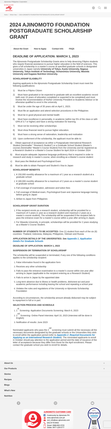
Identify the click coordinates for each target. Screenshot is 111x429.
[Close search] (105, 8)
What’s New (9, 390)
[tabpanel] (55, 201)
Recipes (8, 379)
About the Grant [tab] (20, 49)
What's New (13, 15)
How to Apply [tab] (40, 49)
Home (6, 15)
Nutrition (8, 396)
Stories (7, 374)
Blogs (7, 385)
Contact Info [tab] (57, 49)
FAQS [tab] (71, 49)
